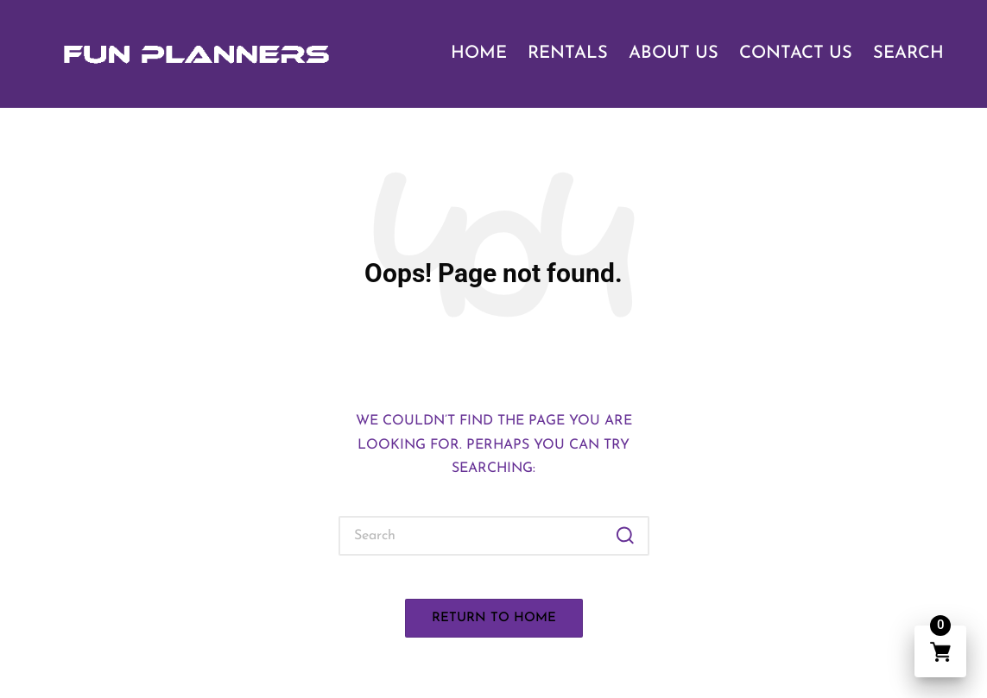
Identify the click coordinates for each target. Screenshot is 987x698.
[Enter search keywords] (493, 536)
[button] (625, 536)
